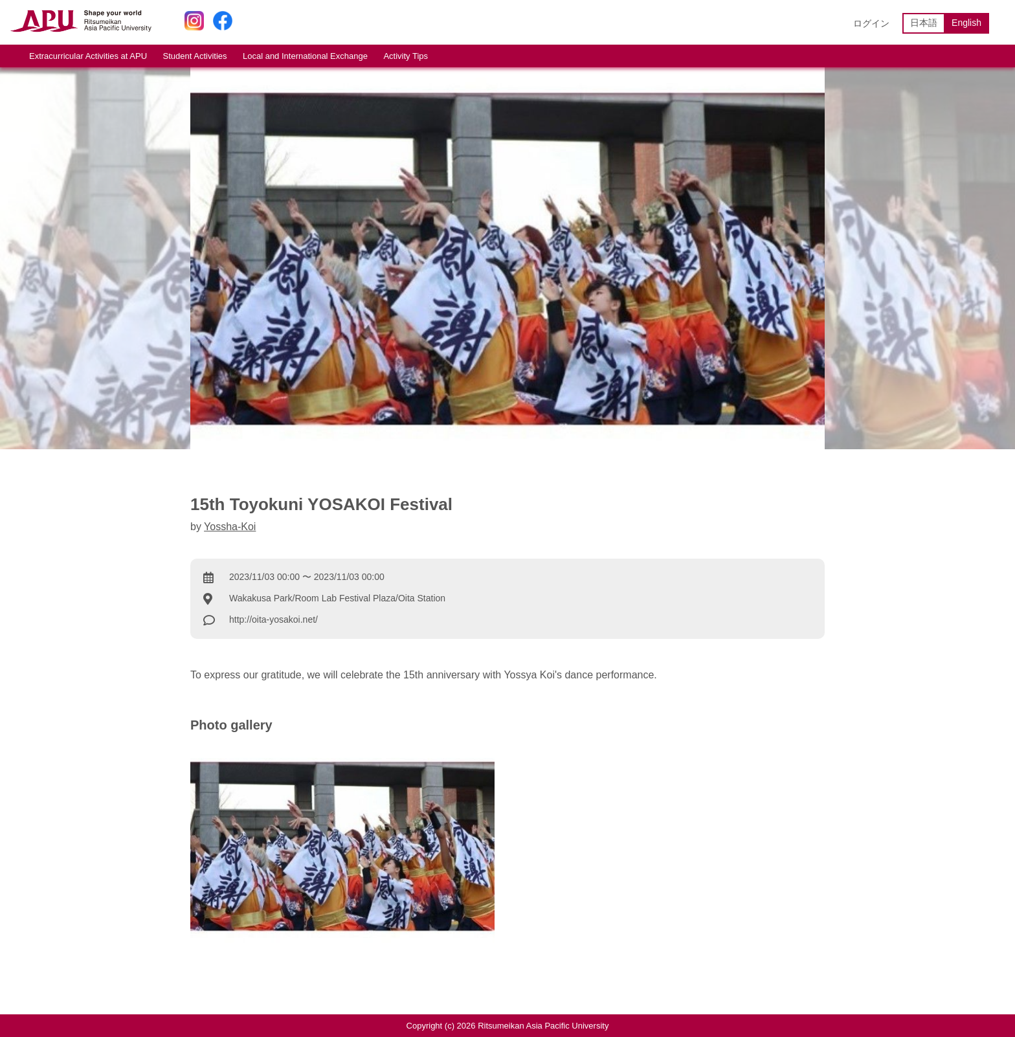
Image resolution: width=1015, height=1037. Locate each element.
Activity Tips (405, 56)
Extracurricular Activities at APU (88, 56)
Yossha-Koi (230, 526)
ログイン (871, 23)
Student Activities (195, 56)
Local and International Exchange (305, 56)
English (966, 22)
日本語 (923, 22)
